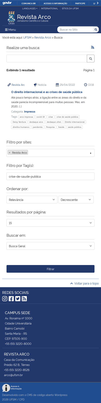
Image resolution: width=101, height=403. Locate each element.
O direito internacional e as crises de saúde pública (46, 92)
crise (50, 116)
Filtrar (50, 269)
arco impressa (26, 116)
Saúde (61, 127)
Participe (80, 3)
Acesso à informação (55, 3)
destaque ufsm (54, 122)
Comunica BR (29, 3)
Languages (29, 8)
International (49, 8)
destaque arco (36, 122)
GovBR (7, 3)
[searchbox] (30, 152)
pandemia (37, 127)
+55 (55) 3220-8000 (18, 344)
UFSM (12, 399)
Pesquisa (50, 127)
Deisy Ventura (19, 122)
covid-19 (40, 116)
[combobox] (50, 153)
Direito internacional (74, 122)
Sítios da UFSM (70, 8)
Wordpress (60, 394)
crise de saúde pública (67, 116)
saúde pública (74, 127)
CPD (21, 399)
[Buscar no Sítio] (75, 29)
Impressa (29, 111)
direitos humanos (21, 127)
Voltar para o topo (84, 283)
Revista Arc (18, 84)
